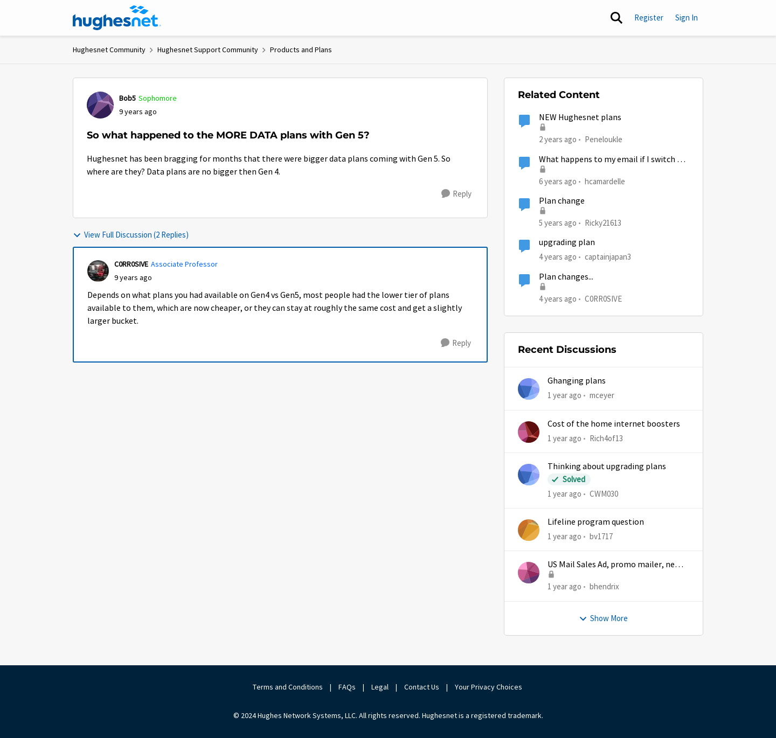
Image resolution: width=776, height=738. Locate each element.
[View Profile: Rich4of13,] (528, 432)
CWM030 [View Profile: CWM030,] (604, 494)
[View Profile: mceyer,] (528, 389)
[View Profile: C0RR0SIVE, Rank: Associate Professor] (98, 271)
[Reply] (456, 193)
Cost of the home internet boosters (614, 424)
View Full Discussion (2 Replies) (131, 234)
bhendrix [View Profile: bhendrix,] (604, 586)
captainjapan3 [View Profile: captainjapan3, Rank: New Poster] (608, 257)
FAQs (347, 687)
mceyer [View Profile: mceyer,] (602, 395)
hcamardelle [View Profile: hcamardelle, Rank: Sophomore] (605, 181)
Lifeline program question (596, 522)
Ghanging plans (577, 380)
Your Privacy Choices (489, 687)
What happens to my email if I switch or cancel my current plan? (612, 159)
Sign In (686, 17)
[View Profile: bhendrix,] (528, 572)
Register (648, 17)
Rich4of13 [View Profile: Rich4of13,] (606, 438)
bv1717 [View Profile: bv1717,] (601, 536)
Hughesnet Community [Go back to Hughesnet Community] (109, 49)
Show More (603, 618)
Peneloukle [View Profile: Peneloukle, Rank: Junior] (603, 139)
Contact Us (421, 687)
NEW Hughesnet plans (580, 117)
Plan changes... (566, 276)
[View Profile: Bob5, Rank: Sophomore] (100, 105)
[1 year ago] (564, 395)
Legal (380, 687)
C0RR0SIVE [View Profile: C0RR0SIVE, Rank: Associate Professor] (131, 264)
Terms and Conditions (288, 687)
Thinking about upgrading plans (607, 466)
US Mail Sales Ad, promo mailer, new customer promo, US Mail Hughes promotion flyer (614, 564)
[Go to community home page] (117, 17)
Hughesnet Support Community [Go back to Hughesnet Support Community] (207, 49)
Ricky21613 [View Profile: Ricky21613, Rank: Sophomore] (603, 223)
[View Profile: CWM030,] (528, 474)
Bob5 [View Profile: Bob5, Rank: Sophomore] (127, 98)
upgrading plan (567, 242)
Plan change (562, 201)
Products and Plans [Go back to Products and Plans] (301, 49)
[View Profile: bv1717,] (528, 530)
